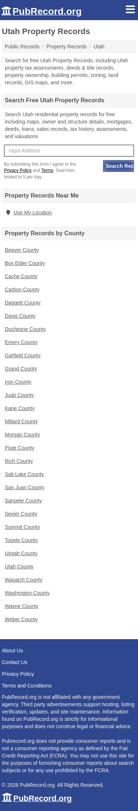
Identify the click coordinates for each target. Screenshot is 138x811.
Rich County (19, 461)
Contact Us (14, 662)
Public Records (22, 46)
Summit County (22, 527)
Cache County (21, 276)
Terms (47, 170)
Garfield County (22, 355)
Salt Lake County (24, 474)
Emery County (21, 342)
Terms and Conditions (27, 686)
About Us (12, 650)
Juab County (19, 395)
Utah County (19, 566)
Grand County (21, 369)
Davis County (20, 316)
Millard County (21, 421)
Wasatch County (23, 580)
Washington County (27, 593)
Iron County (18, 382)
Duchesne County (25, 329)
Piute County (19, 448)
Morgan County (22, 435)
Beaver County (22, 250)
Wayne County (21, 606)
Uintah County (21, 553)
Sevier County (21, 514)
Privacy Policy (18, 170)
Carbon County (22, 289)
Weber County (21, 619)
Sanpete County (23, 501)
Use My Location (28, 212)
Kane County (20, 408)
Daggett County (22, 303)
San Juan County (24, 487)
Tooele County (21, 540)
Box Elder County (25, 263)
